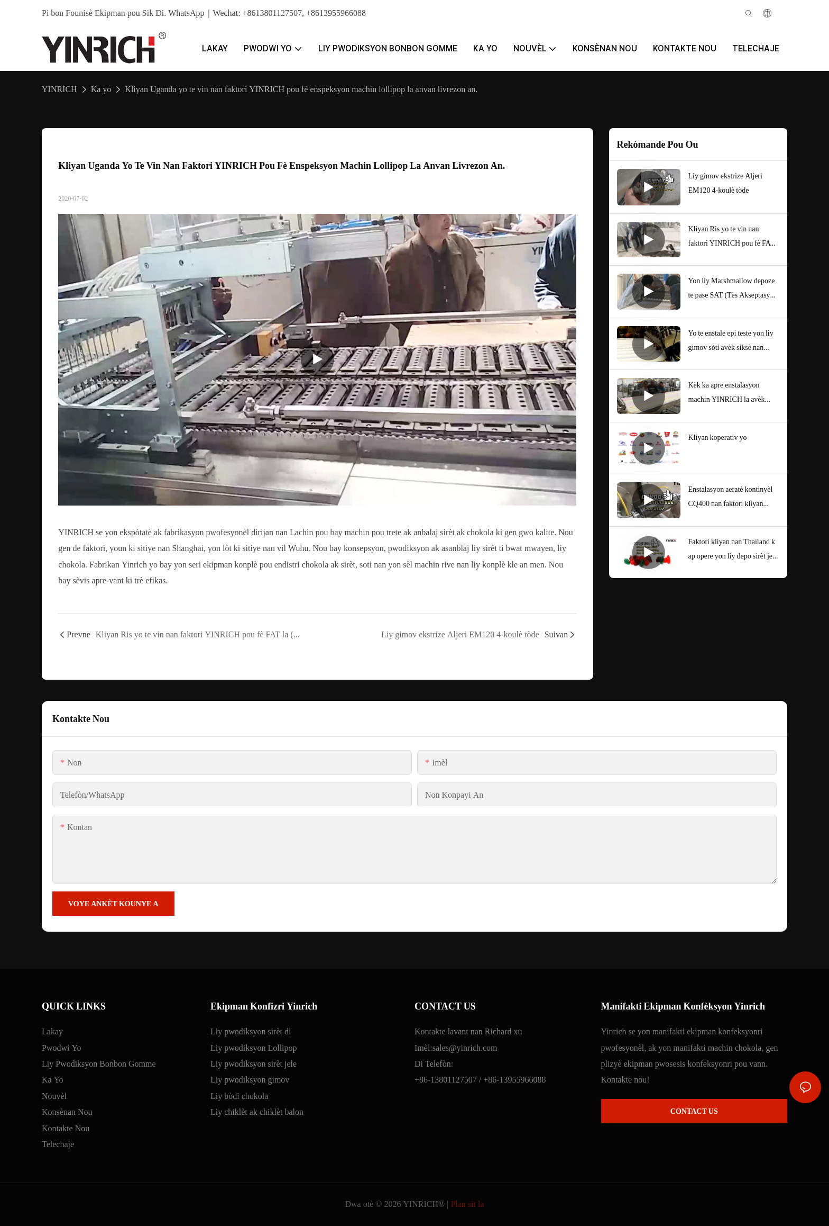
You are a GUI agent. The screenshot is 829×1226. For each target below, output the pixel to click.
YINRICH (59, 89)
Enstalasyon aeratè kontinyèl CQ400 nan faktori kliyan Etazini (730, 497)
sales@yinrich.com (465, 1048)
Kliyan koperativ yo (717, 437)
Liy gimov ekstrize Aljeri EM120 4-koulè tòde (725, 183)
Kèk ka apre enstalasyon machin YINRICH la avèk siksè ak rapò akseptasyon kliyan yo (726, 393)
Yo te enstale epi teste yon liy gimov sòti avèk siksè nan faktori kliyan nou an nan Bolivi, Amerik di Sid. (730, 341)
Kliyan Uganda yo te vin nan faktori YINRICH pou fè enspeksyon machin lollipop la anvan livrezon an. (301, 89)
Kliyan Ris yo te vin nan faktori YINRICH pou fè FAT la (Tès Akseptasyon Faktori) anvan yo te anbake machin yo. (733, 237)
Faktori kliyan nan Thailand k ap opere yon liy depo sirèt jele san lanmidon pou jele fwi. (733, 550)
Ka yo (101, 89)
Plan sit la (467, 1204)
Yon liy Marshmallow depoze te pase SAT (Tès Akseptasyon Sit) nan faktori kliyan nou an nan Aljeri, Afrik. (733, 289)
